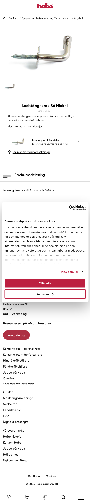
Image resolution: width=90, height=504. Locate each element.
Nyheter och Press (15, 460)
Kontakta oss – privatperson (22, 348)
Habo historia (12, 436)
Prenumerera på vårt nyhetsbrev (27, 323)
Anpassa (45, 294)
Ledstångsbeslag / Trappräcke (51, 18)
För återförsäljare (15, 366)
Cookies (8, 378)
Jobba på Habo (14, 372)
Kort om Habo (12, 442)
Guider (8, 392)
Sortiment (14, 18)
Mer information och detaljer (25, 126)
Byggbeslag (28, 18)
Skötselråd (10, 404)
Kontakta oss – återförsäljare (22, 354)
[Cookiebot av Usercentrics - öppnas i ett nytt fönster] (69, 207)
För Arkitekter (12, 410)
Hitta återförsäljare (16, 360)
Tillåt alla (45, 283)
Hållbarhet (10, 454)
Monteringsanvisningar (18, 398)
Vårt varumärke (13, 430)
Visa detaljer (69, 271)
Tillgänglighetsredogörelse (18, 383)
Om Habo (34, 476)
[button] (63, 497)
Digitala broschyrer (16, 422)
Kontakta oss (16, 335)
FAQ (6, 416)
